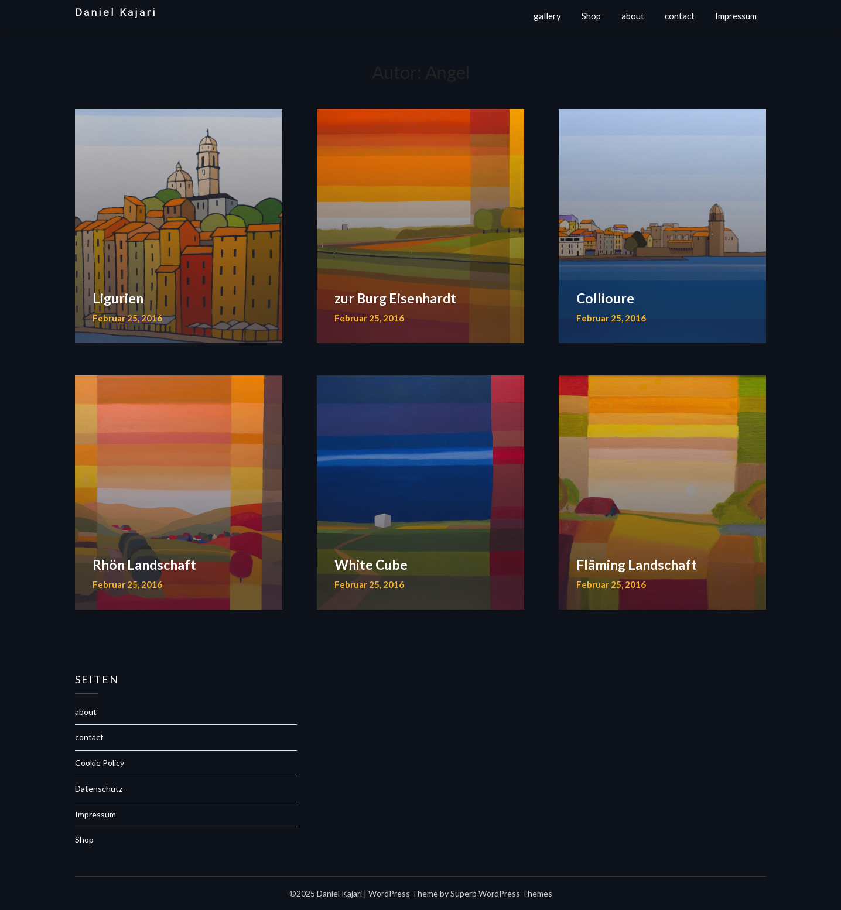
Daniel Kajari (116, 13)
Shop (591, 16)
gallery (547, 16)
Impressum (736, 16)
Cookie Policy (99, 763)
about (632, 16)
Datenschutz (98, 788)
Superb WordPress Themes (501, 893)
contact (680, 16)
